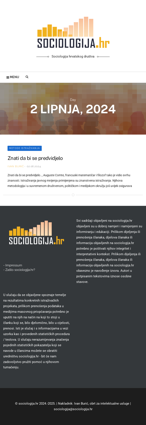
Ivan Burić (16, 166)
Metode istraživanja (24, 148)
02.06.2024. (34, 166)
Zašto (20, 270)
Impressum (13, 265)
